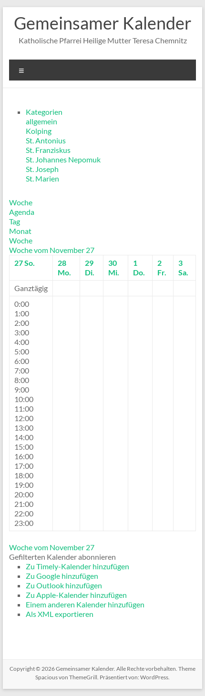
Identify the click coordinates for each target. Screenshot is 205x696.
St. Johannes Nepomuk (63, 159)
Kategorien (44, 111)
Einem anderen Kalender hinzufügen (85, 604)
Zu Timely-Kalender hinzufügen (77, 566)
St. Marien (42, 178)
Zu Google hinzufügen (62, 575)
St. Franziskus (48, 149)
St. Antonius (46, 140)
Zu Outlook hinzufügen (64, 585)
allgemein (41, 121)
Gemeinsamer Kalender (103, 22)
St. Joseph (42, 168)
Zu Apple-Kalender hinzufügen (76, 594)
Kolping (38, 130)
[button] (62, 556)
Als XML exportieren (59, 613)
